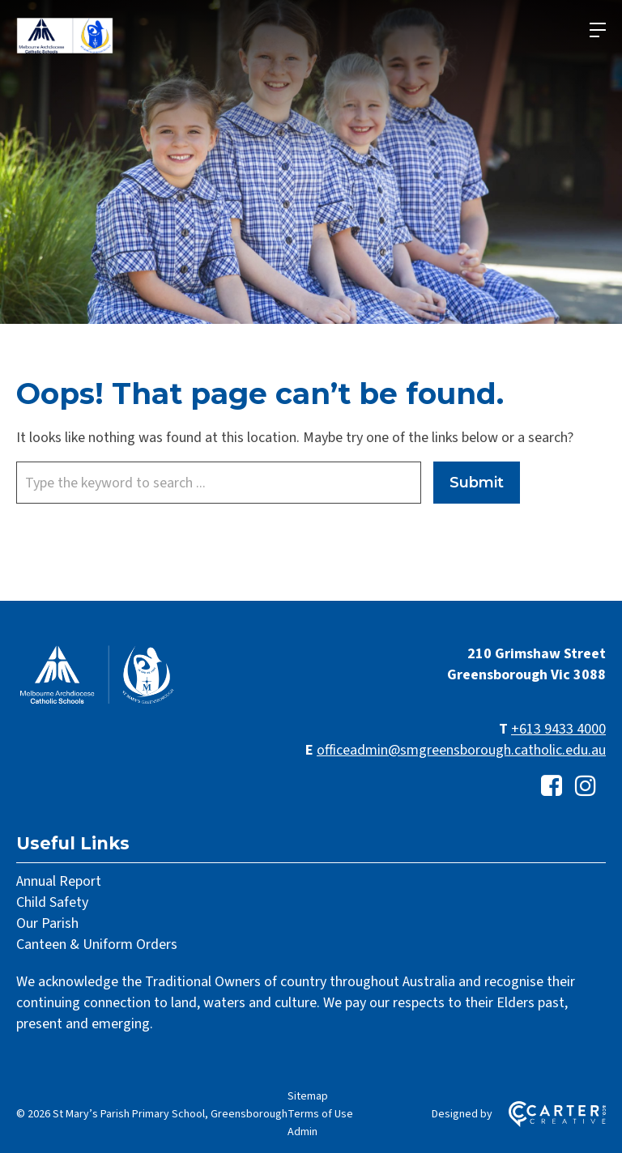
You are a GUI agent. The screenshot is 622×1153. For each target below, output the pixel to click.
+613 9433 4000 (558, 729)
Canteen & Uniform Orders (96, 944)
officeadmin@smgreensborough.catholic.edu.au (461, 750)
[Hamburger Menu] (598, 30)
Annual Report (58, 881)
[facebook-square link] (551, 786)
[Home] (97, 702)
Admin (302, 1132)
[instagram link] (585, 786)
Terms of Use (320, 1114)
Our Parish (47, 923)
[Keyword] (218, 483)
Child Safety (52, 902)
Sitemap (308, 1096)
